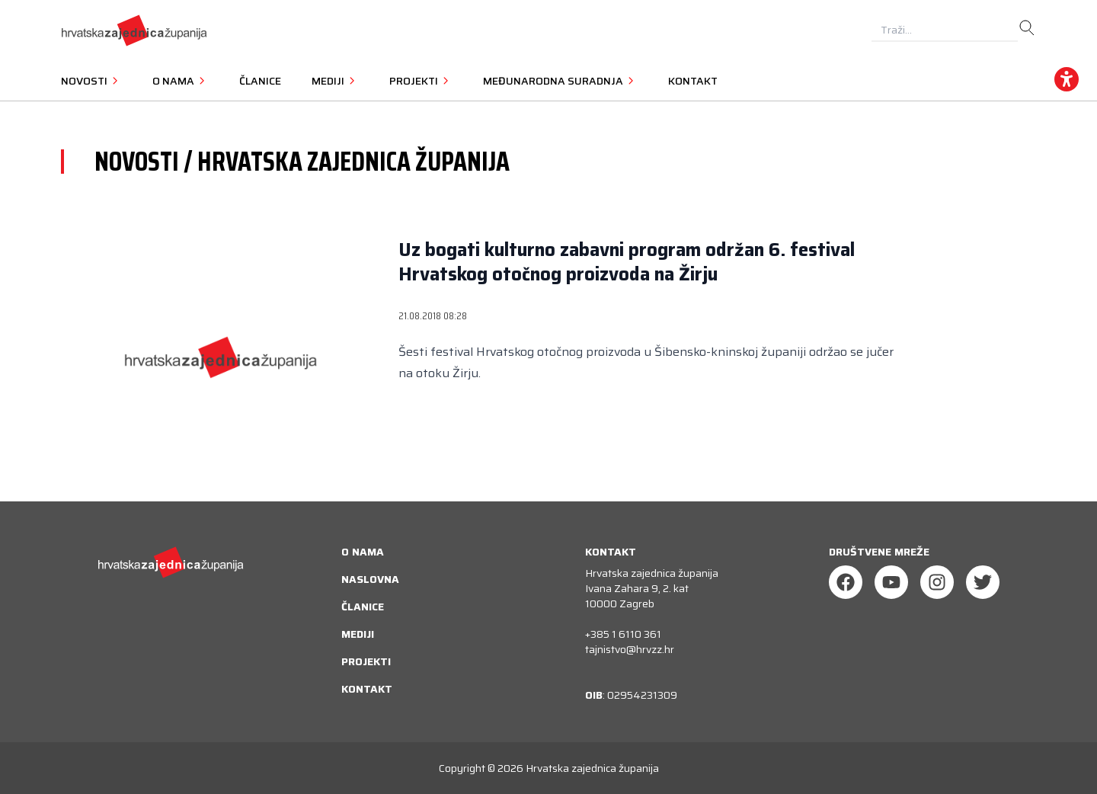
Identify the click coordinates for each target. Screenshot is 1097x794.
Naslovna (370, 579)
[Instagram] (937, 582)
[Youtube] (891, 582)
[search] (1027, 28)
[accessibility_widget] (1066, 79)
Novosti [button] (91, 80)
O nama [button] (180, 80)
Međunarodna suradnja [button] (560, 80)
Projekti (366, 661)
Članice (260, 80)
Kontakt (693, 80)
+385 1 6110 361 (623, 634)
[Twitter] (982, 582)
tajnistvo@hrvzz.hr (629, 649)
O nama (362, 551)
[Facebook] (845, 582)
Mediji (357, 634)
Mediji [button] (335, 80)
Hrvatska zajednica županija (592, 768)
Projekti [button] (421, 80)
